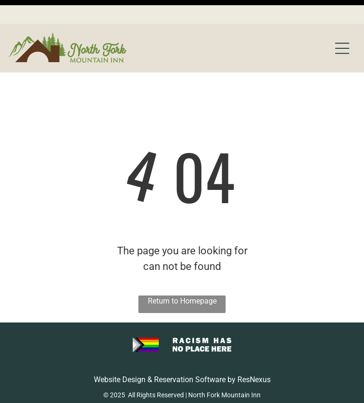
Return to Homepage (182, 277)
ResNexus (254, 355)
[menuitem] (118, 384)
